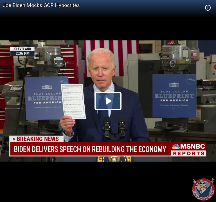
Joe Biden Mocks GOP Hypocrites (41, 5)
